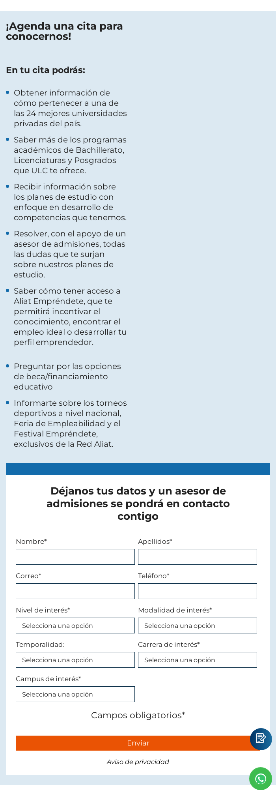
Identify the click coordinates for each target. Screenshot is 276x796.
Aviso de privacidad (138, 762)
